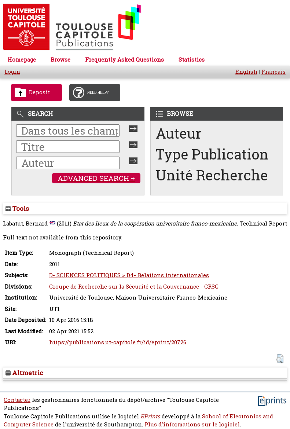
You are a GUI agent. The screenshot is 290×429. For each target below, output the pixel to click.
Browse (60, 59)
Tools (17, 208)
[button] (279, 358)
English (246, 72)
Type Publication (212, 154)
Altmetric (24, 372)
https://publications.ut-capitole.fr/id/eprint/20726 (117, 342)
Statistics (192, 59)
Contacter (17, 400)
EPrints (150, 416)
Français (273, 72)
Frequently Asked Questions (124, 59)
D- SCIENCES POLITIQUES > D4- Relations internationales (129, 275)
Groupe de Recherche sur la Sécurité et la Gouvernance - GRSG (134, 286)
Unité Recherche (212, 175)
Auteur (178, 133)
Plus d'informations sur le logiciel (192, 424)
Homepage (21, 59)
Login (12, 72)
